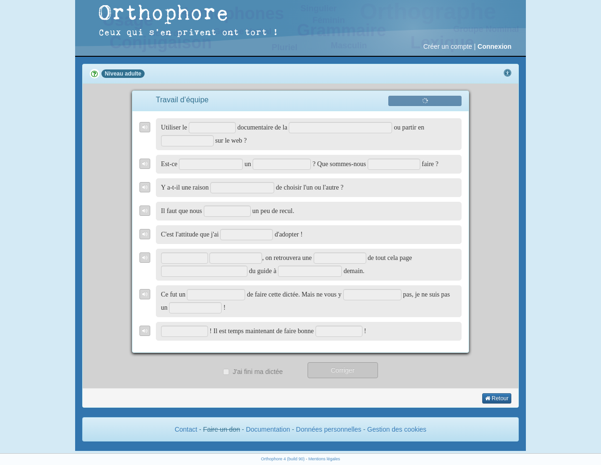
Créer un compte (447, 46)
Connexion (494, 46)
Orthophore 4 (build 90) (283, 459)
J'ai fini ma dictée (253, 371)
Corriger (342, 370)
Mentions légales (324, 459)
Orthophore (164, 13)
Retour (497, 398)
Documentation (268, 429)
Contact (186, 429)
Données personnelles (328, 429)
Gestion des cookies (396, 429)
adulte (133, 73)
